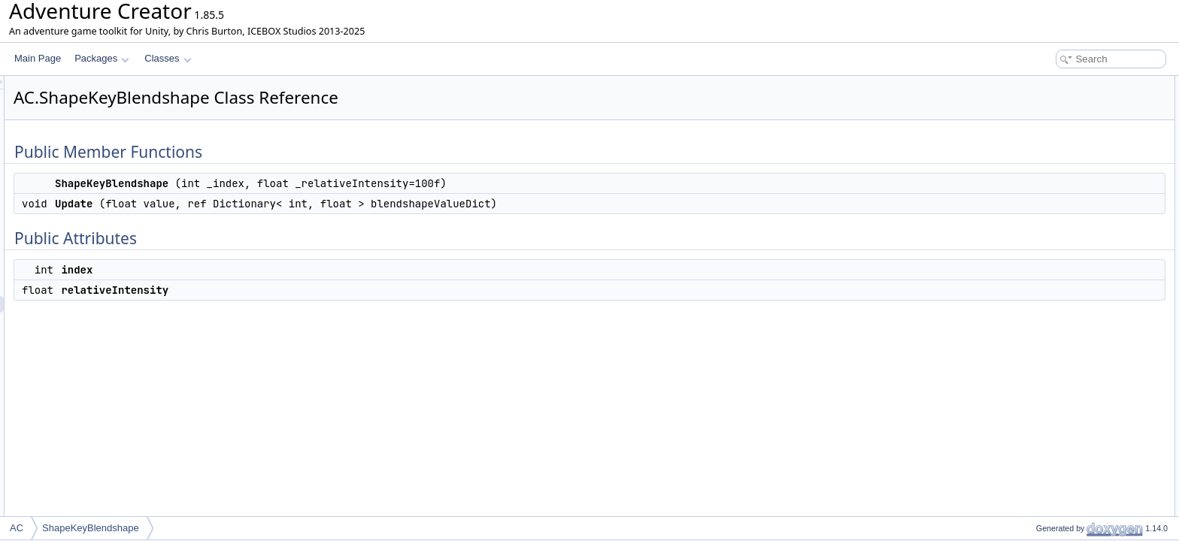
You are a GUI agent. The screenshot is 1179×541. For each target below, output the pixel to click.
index (1034, 150)
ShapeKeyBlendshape (1068, 100)
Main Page (37, 58)
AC (16, 527)
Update (1038, 117)
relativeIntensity (1054, 167)
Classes (167, 58)
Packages (101, 58)
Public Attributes (1043, 133)
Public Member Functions (1062, 84)
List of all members (1049, 183)
